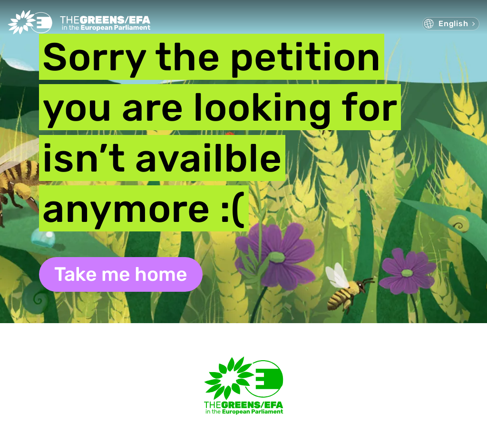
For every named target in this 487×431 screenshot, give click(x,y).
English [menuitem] (453, 24)
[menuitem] (450, 23)
